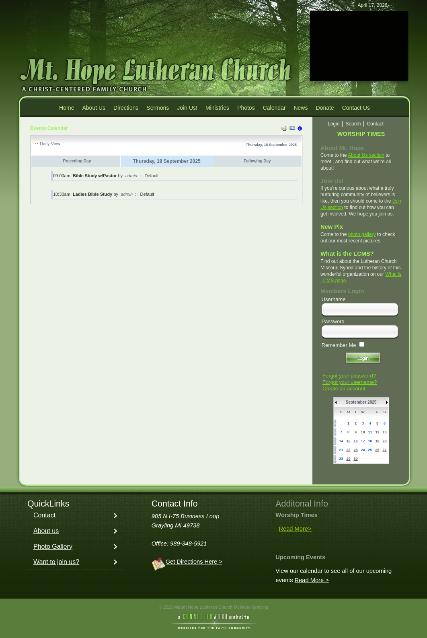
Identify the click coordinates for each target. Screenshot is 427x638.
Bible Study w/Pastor (95, 175)
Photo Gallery (52, 546)
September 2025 (361, 402)
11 (370, 432)
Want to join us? (56, 561)
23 (355, 450)
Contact (44, 515)
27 (384, 450)
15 (348, 441)
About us (46, 530)
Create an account (343, 389)
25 (370, 450)
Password (333, 321)
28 (341, 459)
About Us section (366, 155)
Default (151, 175)
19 (377, 441)
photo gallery (362, 234)
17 (363, 441)
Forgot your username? (349, 382)
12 (377, 432)
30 (355, 459)
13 (384, 432)
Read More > (312, 580)
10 (363, 432)
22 (348, 450)
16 (355, 441)
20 (384, 441)
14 (341, 441)
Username (334, 299)
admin (131, 175)
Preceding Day (77, 161)
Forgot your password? (349, 376)
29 (348, 459)
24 (363, 450)
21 (341, 450)
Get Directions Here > (194, 561)
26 (377, 450)
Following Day (257, 161)
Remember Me (339, 345)
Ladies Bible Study (92, 194)
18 (370, 441)
